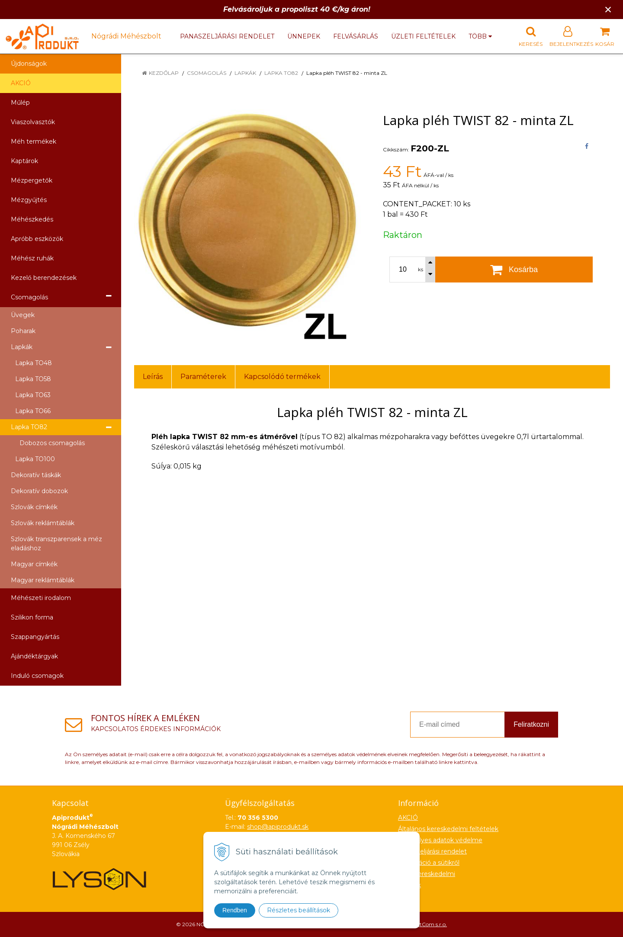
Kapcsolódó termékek (282, 376)
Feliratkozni (531, 724)
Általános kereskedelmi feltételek (448, 829)
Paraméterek (203, 376)
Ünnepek (303, 36)
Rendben (234, 910)
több (480, 36)
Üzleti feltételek (423, 36)
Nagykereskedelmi (426, 874)
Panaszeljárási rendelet (227, 36)
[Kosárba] (514, 269)
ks (420, 269)
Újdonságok (29, 63)
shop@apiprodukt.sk (277, 827)
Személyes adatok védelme (440, 840)
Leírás (153, 376)
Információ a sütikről (428, 862)
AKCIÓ (21, 83)
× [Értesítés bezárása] (608, 9)
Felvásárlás (355, 36)
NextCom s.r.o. (429, 924)
